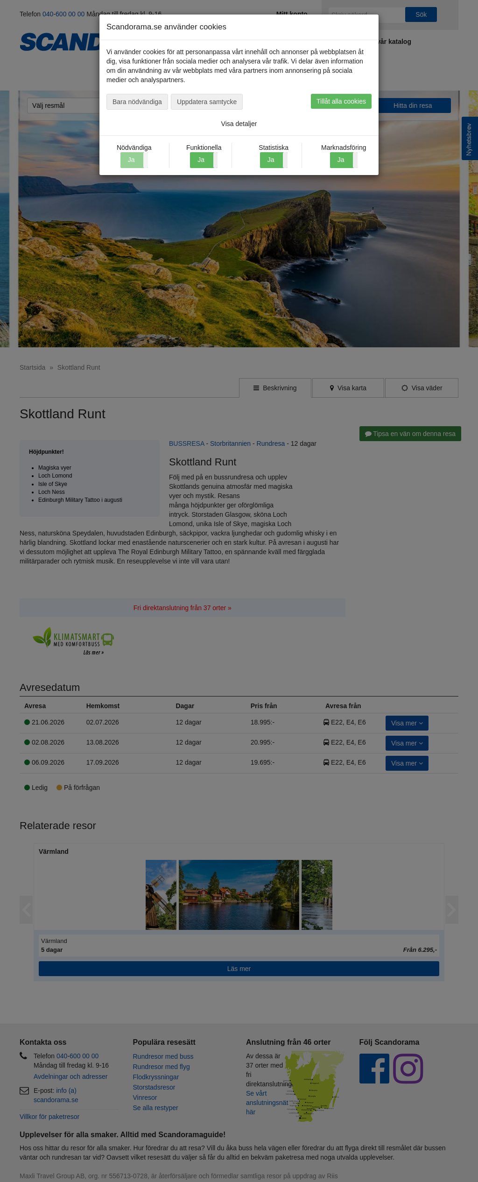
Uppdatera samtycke (207, 102)
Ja (200, 159)
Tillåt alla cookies (341, 101)
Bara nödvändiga (137, 102)
